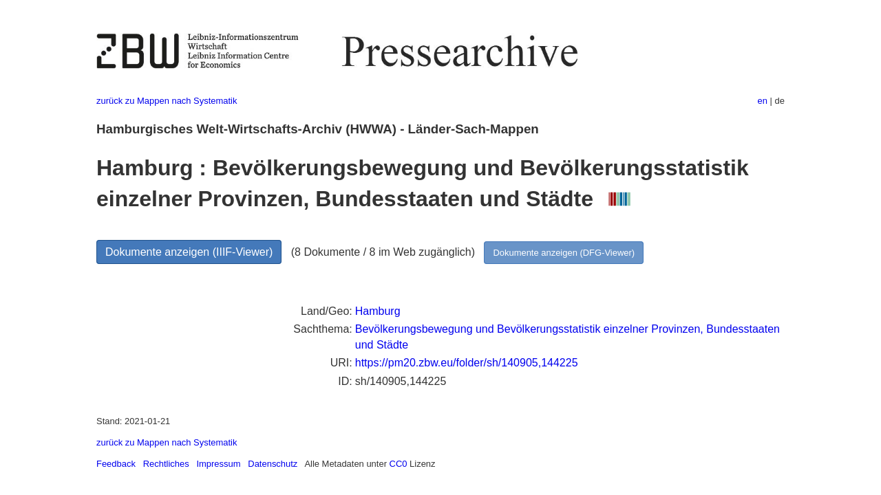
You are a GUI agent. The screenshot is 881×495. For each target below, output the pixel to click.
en (762, 101)
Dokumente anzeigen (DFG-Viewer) (564, 253)
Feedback (116, 464)
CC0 (398, 464)
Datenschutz (272, 464)
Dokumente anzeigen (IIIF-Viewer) (189, 252)
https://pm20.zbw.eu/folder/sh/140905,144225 (466, 362)
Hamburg (378, 311)
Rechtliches (166, 464)
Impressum (218, 464)
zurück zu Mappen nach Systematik (166, 101)
